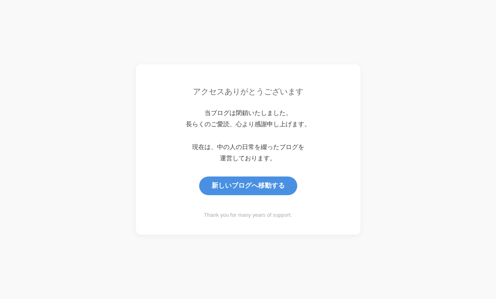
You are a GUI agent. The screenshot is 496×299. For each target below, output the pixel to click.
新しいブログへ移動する (248, 185)
